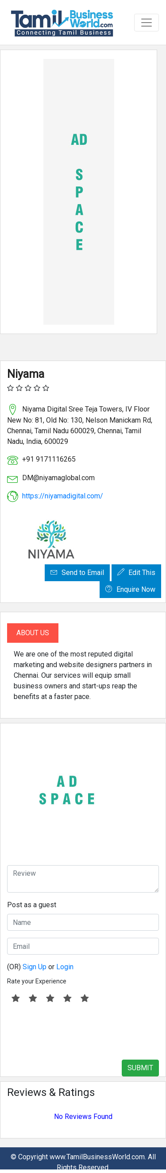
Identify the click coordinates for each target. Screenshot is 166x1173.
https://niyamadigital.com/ (62, 496)
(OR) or (40, 967)
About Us (32, 633)
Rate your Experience (36, 981)
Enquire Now (130, 589)
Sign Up (34, 967)
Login (64, 967)
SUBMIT (140, 1068)
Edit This (136, 572)
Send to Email (77, 572)
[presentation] (74, 1031)
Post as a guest (31, 905)
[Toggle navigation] (146, 22)
